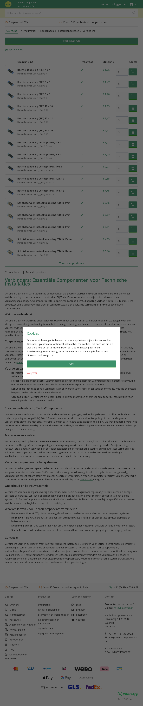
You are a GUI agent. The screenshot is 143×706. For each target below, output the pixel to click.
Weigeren (32, 372)
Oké (71, 363)
